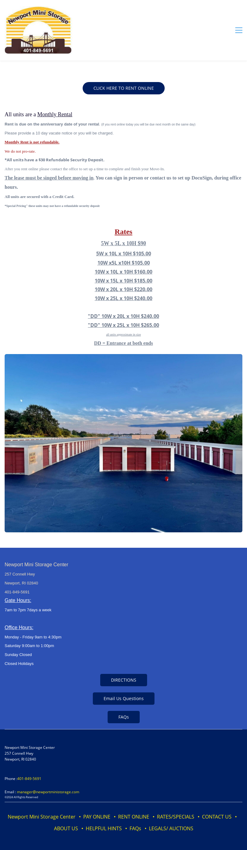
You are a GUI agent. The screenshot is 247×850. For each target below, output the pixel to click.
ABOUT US (66, 828)
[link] (123, 358)
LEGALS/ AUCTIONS (171, 828)
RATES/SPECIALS (175, 816)
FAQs (135, 828)
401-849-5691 (29, 778)
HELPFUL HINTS (104, 828)
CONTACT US (217, 816)
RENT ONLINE (133, 816)
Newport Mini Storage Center (42, 816)
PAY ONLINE (96, 816)
